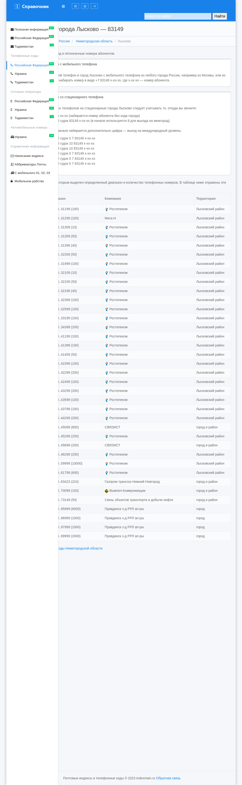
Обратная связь (168, 778)
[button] (75, 6)
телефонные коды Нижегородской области (121, 756)
